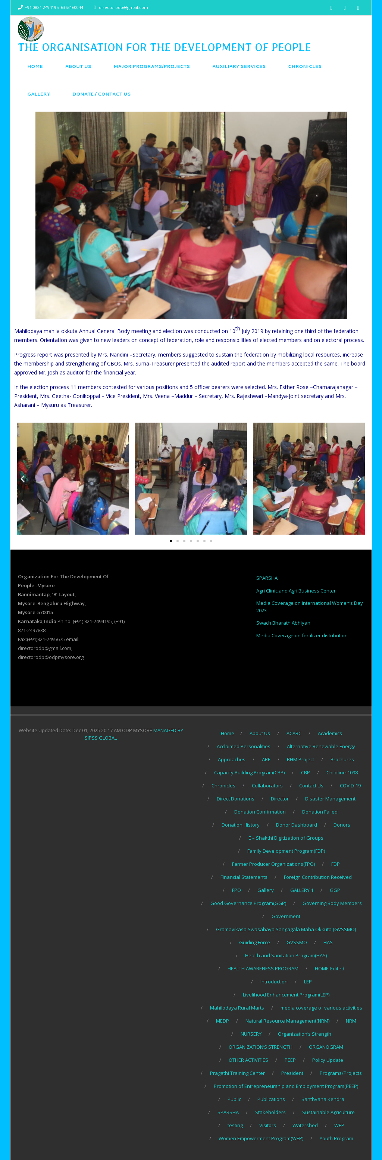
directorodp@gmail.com (123, 7)
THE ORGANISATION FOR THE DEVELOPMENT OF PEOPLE (164, 47)
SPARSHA (267, 578)
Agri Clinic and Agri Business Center (296, 590)
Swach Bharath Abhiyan (283, 622)
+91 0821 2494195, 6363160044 (54, 7)
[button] (171, 541)
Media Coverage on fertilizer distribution (302, 635)
